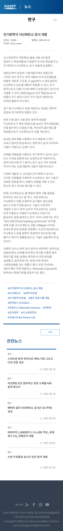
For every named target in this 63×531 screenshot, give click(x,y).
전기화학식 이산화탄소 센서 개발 (26, 288)
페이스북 (33, 504)
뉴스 (27, 6)
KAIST (10, 7)
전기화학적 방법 (17, 298)
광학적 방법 (31, 293)
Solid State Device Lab (22, 317)
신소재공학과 (29, 312)
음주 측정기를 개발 (39, 298)
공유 (55, 19)
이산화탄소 (15, 293)
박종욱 (48, 307)
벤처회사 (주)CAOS (19, 302)
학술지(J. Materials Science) (24, 307)
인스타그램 (40, 504)
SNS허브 (19, 504)
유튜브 (47, 504)
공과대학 (13, 312)
